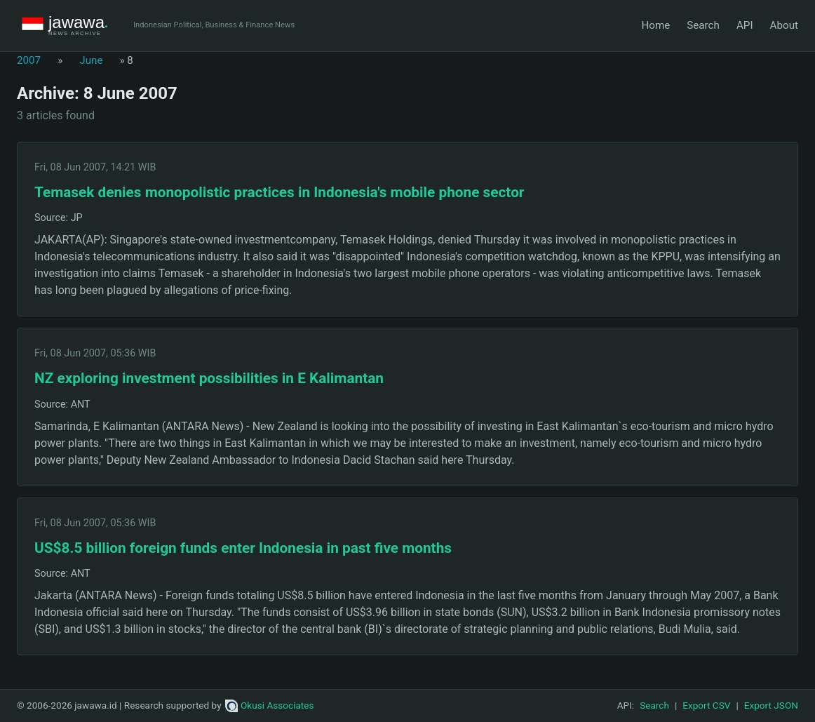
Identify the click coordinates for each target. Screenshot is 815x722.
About (784, 25)
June (90, 60)
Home (655, 25)
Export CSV (706, 705)
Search (703, 25)
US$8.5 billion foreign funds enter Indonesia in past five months (243, 548)
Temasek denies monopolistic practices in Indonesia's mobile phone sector (279, 192)
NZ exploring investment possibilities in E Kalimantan (209, 378)
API (744, 25)
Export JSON (771, 705)
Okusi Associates (269, 705)
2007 (29, 60)
